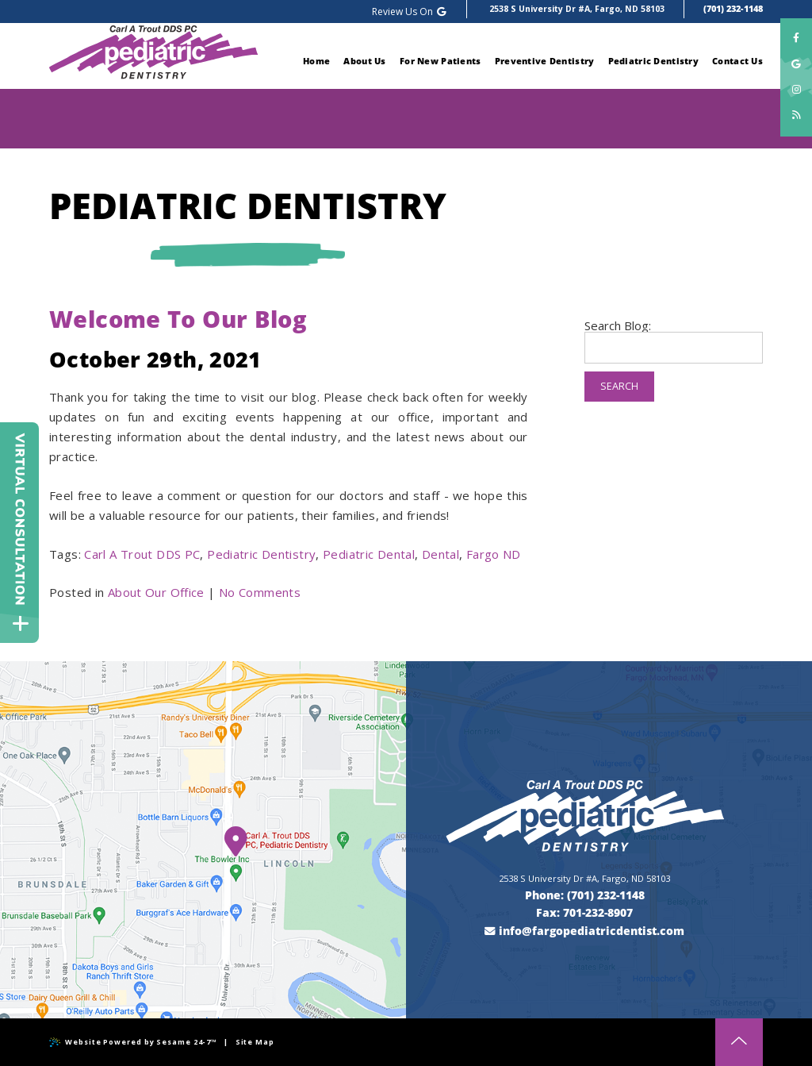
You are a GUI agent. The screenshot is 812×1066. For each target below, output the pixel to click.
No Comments (260, 592)
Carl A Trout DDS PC (142, 554)
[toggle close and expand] (20, 628)
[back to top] (739, 1042)
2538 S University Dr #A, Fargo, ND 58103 (577, 8)
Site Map (255, 1042)
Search (619, 386)
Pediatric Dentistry (261, 554)
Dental (440, 554)
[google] (796, 63)
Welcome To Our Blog (178, 319)
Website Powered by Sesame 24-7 (133, 1042)
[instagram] (796, 88)
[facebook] (796, 38)
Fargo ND (493, 554)
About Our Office (156, 592)
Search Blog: (617, 326)
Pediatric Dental (369, 554)
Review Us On (409, 11)
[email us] (585, 931)
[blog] (796, 113)
